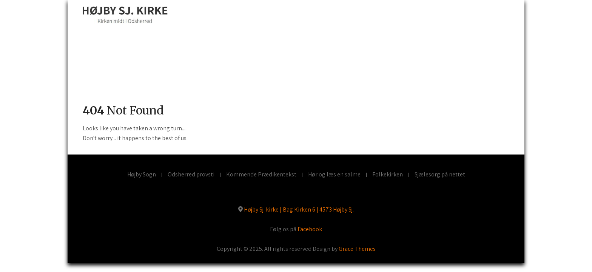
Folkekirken (387, 175)
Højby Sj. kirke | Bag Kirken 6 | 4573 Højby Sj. (299, 209)
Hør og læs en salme (334, 175)
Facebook (310, 229)
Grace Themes (357, 249)
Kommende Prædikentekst (261, 175)
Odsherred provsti (191, 175)
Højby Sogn (141, 175)
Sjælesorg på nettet (440, 175)
